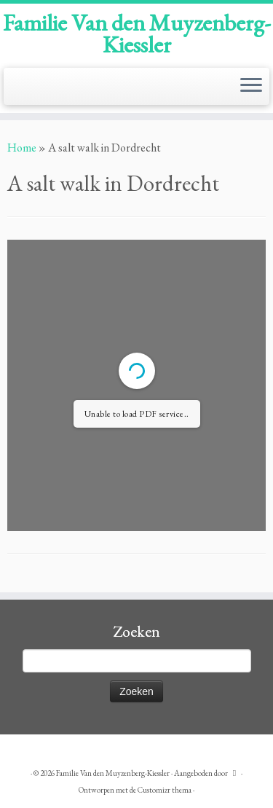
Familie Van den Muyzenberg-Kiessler (137, 34)
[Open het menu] (251, 87)
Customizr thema (164, 790)
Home (21, 147)
